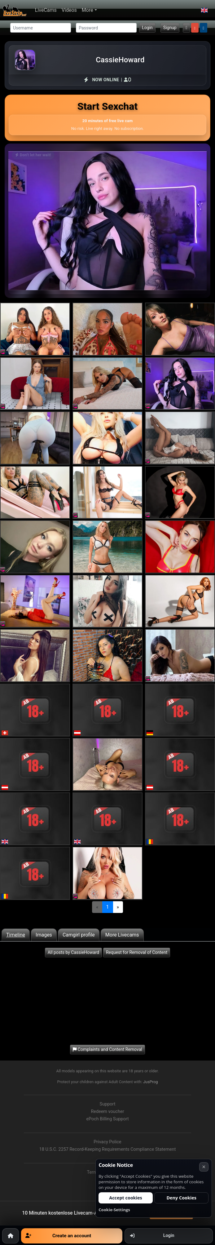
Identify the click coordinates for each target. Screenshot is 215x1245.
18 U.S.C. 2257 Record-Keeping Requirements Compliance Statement (107, 1149)
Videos (69, 10)
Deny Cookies (181, 1198)
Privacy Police (107, 1142)
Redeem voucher (107, 1111)
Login (147, 27)
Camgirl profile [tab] (79, 935)
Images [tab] (44, 935)
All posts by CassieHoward (73, 952)
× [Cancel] (203, 1167)
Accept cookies (125, 1198)
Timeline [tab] (15, 935)
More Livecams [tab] (122, 935)
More (87, 10)
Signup (170, 27)
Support (108, 1104)
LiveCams (46, 10)
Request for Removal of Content (136, 952)
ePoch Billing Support (107, 1119)
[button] (204, 10)
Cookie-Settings (114, 1209)
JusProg (150, 1081)
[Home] (10, 1235)
